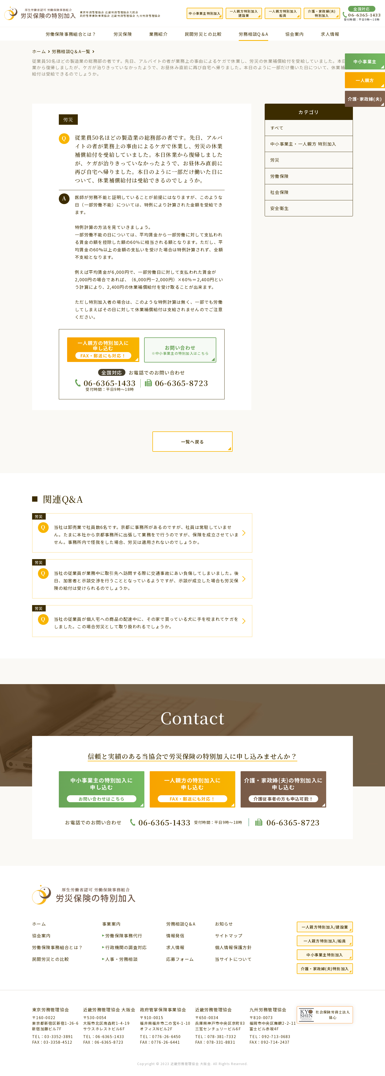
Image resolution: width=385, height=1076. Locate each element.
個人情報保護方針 (233, 947)
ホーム (39, 51)
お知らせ (224, 924)
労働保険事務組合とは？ (71, 34)
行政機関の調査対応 (126, 947)
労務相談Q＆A (253, 34)
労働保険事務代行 (123, 936)
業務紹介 (158, 34)
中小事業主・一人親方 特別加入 (303, 144)
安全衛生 (279, 208)
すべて (277, 127)
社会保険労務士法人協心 (332, 1014)
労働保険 (279, 176)
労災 (275, 160)
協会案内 (294, 34)
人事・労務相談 (121, 959)
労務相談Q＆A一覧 (71, 51)
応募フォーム (180, 959)
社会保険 (279, 192)
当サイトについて (233, 959)
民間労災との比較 (203, 34)
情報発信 (175, 936)
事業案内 (111, 924)
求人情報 (330, 34)
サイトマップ (229, 936)
